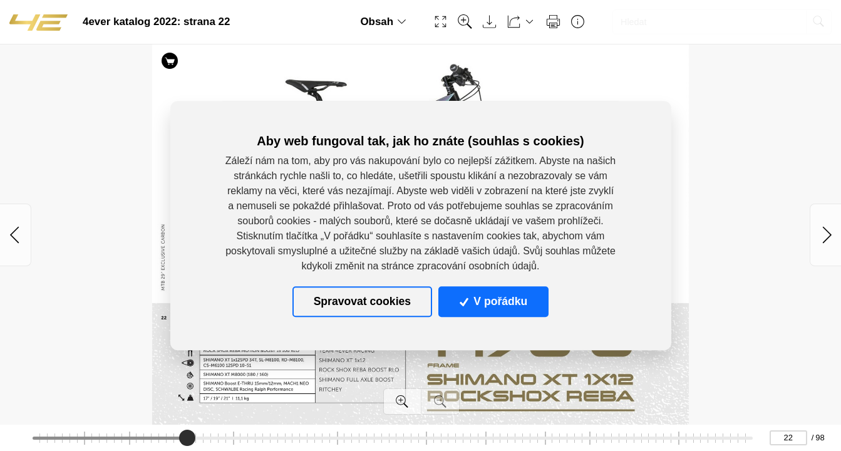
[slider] (187, 438)
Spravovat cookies (362, 302)
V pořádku (493, 302)
